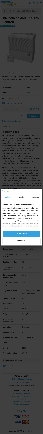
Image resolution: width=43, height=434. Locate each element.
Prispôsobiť (21, 241)
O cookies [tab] (35, 197)
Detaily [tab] (21, 197)
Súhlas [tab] (7, 197)
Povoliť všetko (21, 234)
